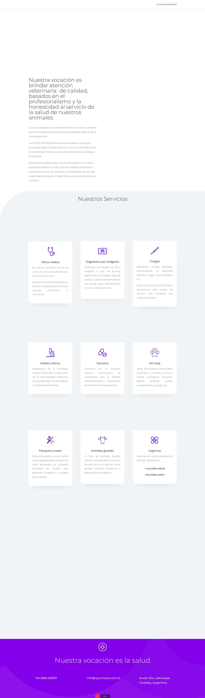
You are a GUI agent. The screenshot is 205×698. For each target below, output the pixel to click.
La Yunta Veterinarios (166, 4)
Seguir (105, 696)
